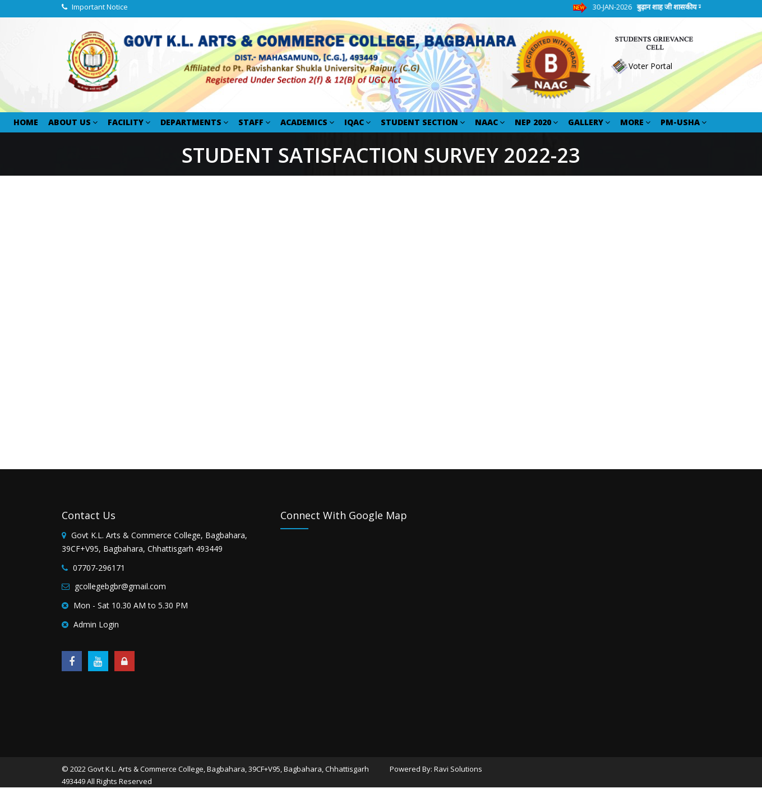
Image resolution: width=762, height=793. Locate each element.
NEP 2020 (536, 122)
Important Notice (100, 7)
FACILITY (129, 122)
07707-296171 (99, 567)
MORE (635, 122)
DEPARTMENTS (194, 122)
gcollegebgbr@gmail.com (120, 586)
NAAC (490, 122)
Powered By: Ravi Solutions (436, 769)
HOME (25, 122)
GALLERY (589, 122)
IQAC (357, 122)
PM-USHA (683, 122)
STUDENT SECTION (423, 122)
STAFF (254, 122)
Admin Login (96, 624)
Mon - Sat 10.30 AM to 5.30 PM (130, 605)
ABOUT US (73, 122)
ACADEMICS (307, 122)
